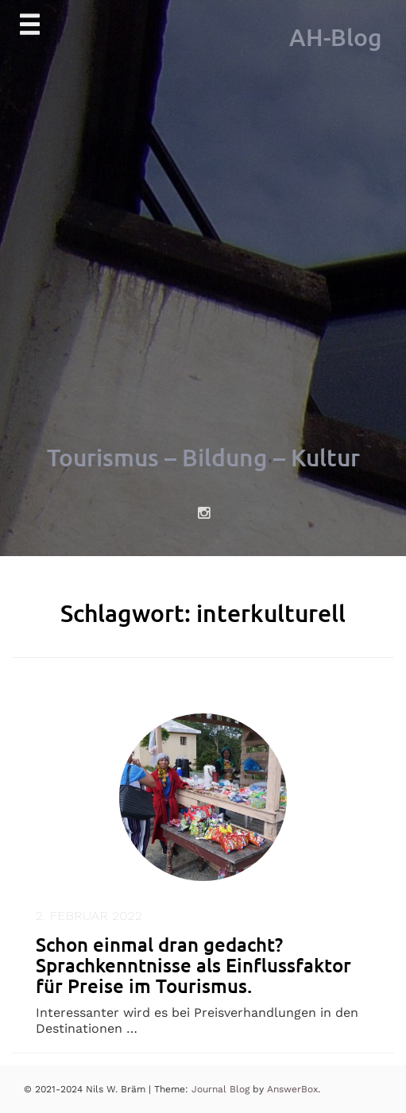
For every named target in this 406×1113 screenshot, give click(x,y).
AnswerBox (292, 1089)
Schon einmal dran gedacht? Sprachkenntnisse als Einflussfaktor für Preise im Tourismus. (193, 965)
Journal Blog (222, 1089)
